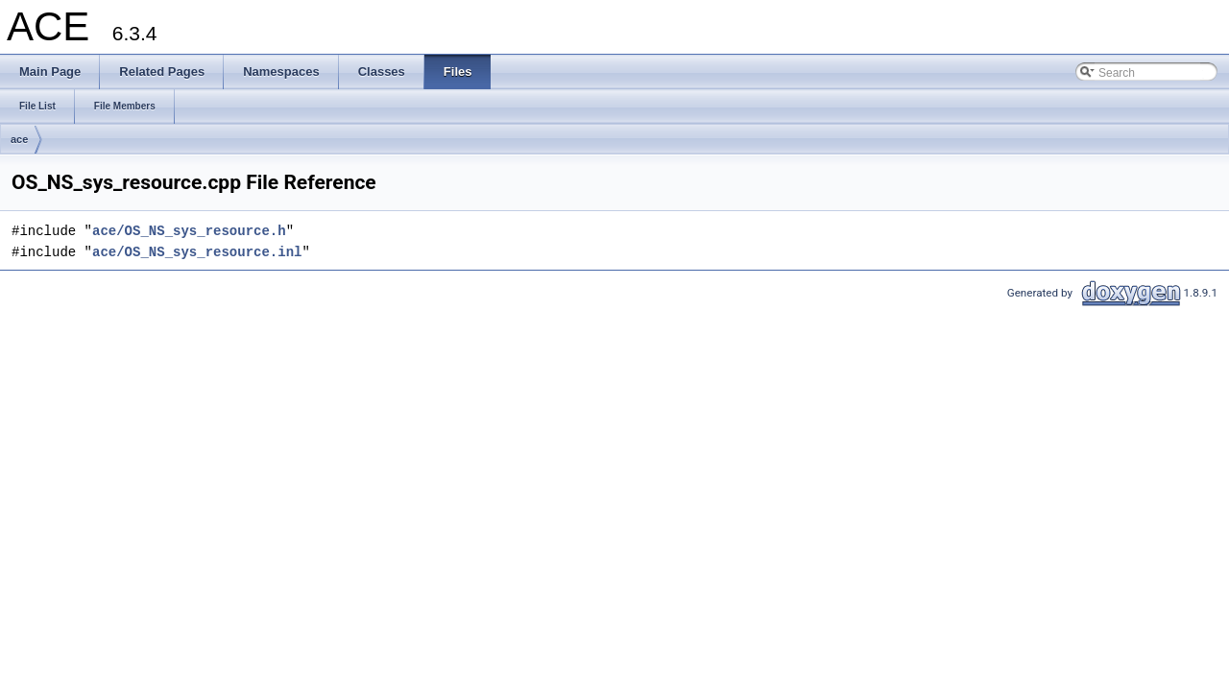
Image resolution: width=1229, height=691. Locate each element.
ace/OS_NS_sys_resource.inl (196, 252)
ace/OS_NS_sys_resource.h (189, 231)
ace (19, 139)
